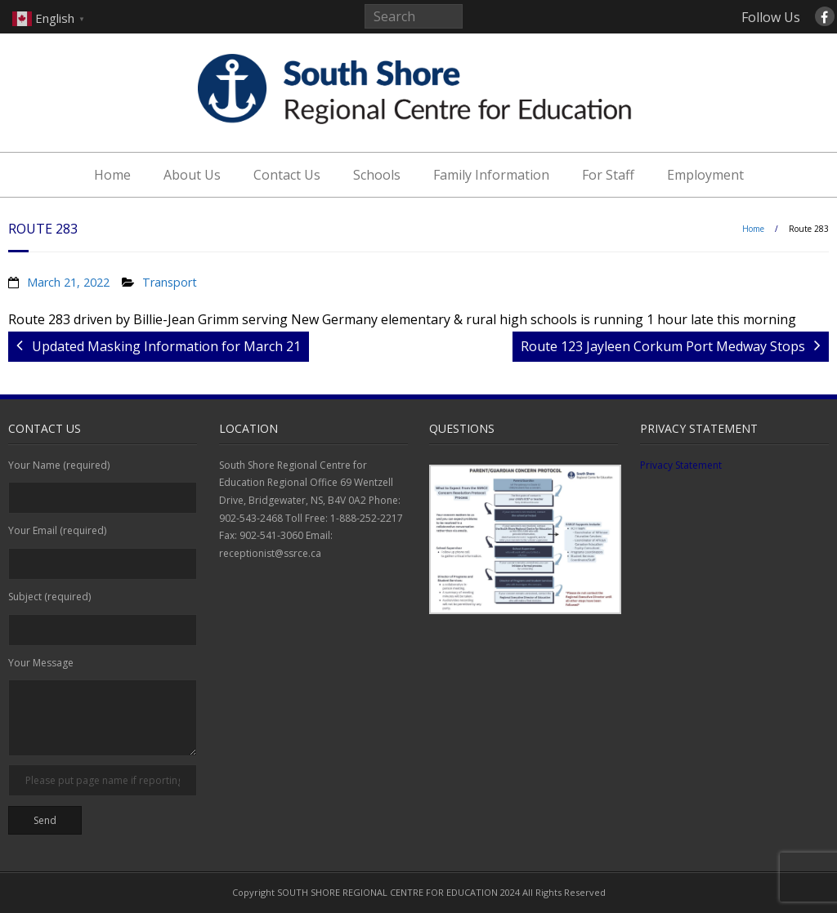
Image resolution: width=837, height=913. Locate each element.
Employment (705, 175)
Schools (377, 175)
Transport (169, 282)
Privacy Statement (681, 465)
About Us (192, 175)
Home (112, 175)
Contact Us (286, 175)
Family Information (491, 175)
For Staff (608, 175)
